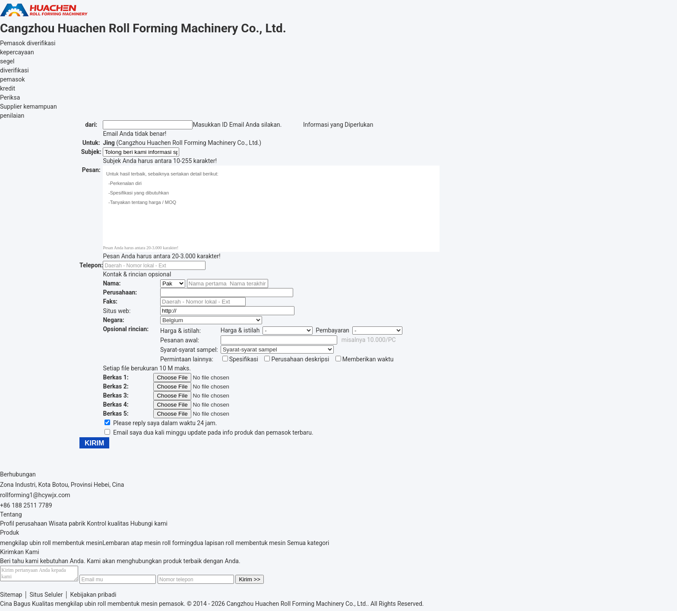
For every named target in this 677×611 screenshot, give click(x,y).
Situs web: (116, 310)
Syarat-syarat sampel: (189, 349)
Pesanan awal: (179, 340)
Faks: (110, 301)
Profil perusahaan (23, 523)
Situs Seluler (46, 597)
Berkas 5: (115, 413)
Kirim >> (258, 582)
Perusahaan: (120, 292)
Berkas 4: (115, 404)
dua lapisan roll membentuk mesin (239, 542)
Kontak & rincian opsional (137, 274)
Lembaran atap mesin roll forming (147, 542)
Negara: (113, 319)
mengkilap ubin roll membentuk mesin (51, 542)
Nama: (111, 283)
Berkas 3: (115, 395)
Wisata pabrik (67, 523)
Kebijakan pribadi (93, 597)
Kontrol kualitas (108, 523)
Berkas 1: (115, 377)
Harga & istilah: (180, 330)
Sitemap (11, 597)
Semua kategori (308, 542)
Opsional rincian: (126, 329)
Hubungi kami (149, 523)
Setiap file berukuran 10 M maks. (146, 368)
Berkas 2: (115, 386)
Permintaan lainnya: (186, 359)
